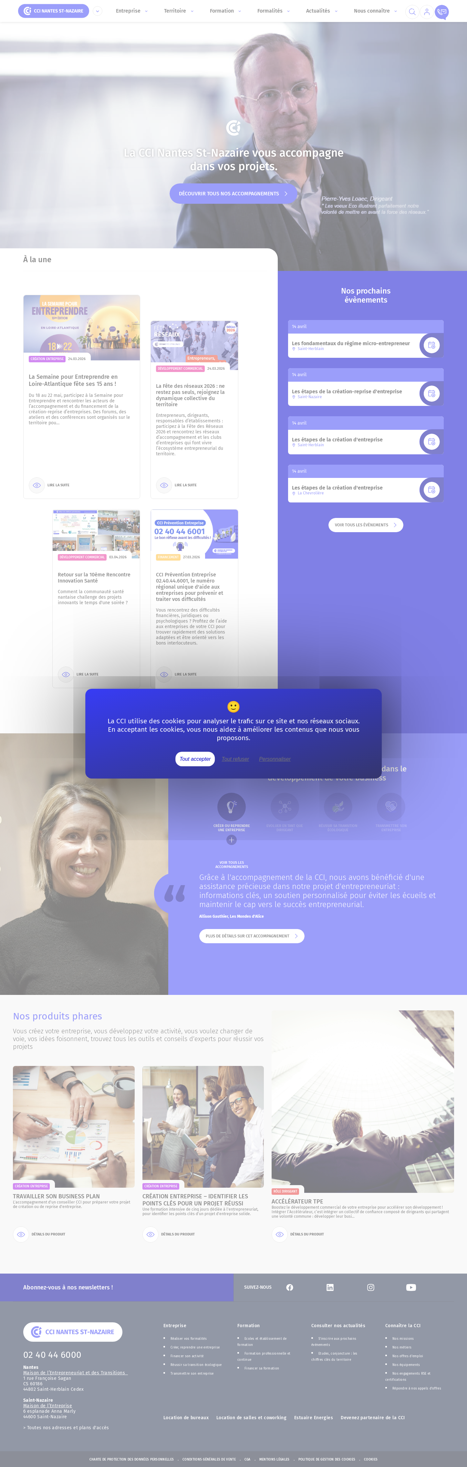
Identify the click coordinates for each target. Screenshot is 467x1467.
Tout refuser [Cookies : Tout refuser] (235, 758)
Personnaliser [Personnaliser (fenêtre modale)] (275, 758)
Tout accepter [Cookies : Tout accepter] (195, 758)
